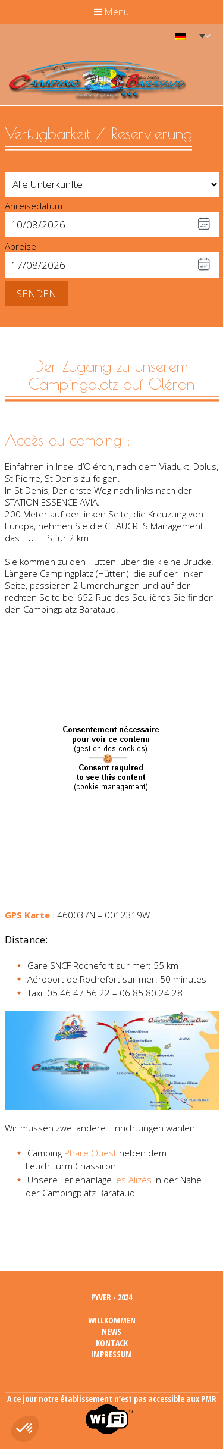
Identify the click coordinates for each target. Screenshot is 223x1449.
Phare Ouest (90, 1153)
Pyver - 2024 (111, 1297)
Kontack (112, 1342)
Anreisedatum (33, 206)
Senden (36, 293)
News (111, 1331)
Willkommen (112, 1320)
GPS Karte (27, 915)
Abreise (20, 246)
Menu (111, 11)
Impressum (111, 1354)
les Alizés (133, 1179)
